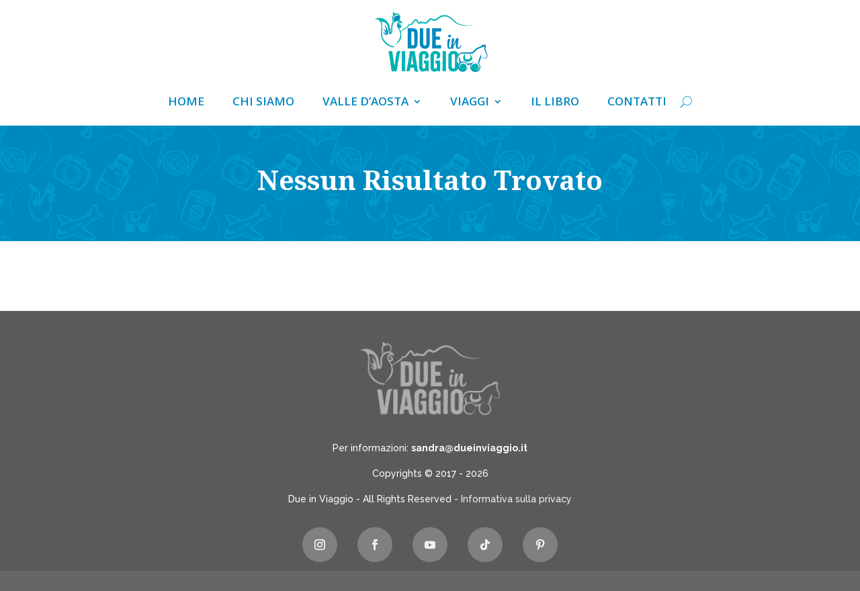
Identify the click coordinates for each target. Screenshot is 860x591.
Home (186, 103)
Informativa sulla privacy (516, 499)
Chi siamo (263, 103)
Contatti (636, 103)
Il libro (555, 103)
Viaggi (469, 103)
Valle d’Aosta (365, 103)
